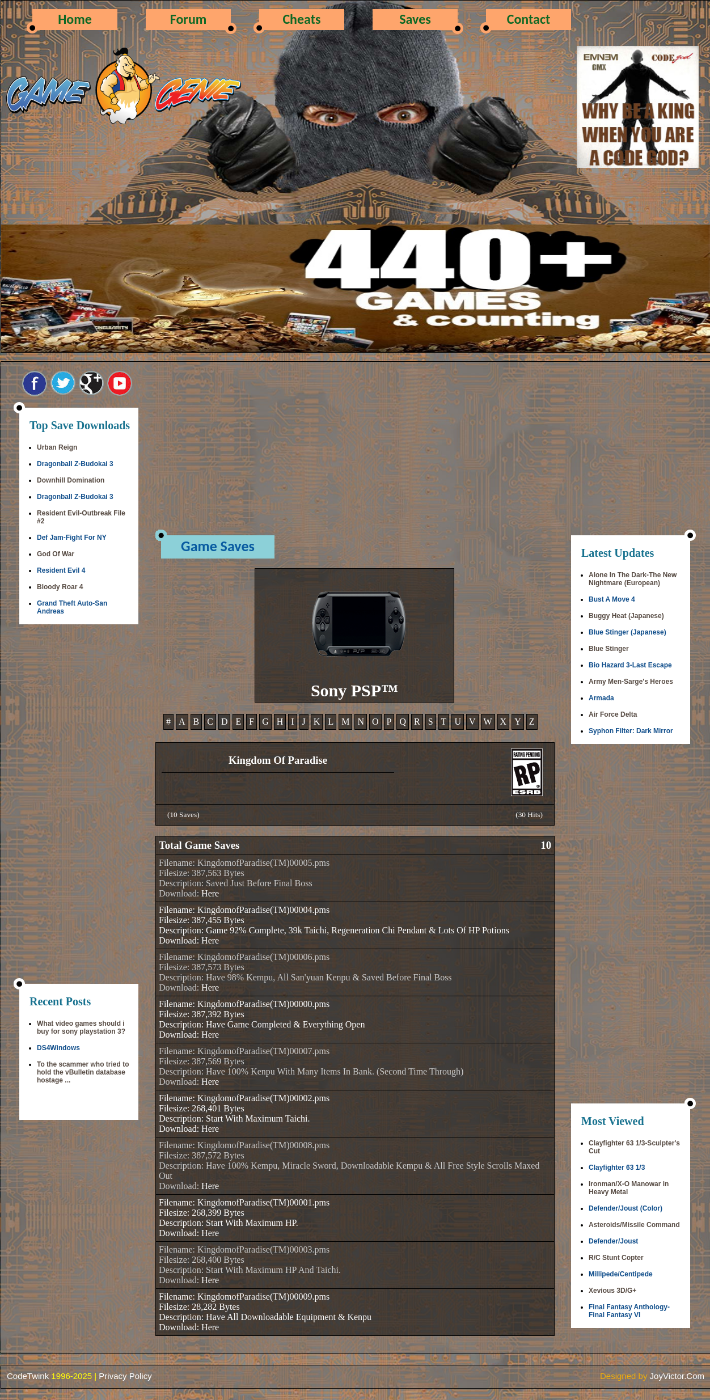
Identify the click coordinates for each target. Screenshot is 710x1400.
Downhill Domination (70, 480)
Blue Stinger (609, 649)
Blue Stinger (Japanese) (627, 632)
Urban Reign (57, 447)
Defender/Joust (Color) (625, 1208)
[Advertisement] (78, 805)
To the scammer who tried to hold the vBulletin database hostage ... (83, 1072)
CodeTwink (28, 1376)
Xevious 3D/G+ (612, 1291)
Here (210, 893)
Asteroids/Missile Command (634, 1225)
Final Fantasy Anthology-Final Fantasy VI (629, 1311)
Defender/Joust (613, 1241)
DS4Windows (58, 1048)
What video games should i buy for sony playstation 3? (81, 1027)
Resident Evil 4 (61, 570)
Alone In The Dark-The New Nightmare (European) (633, 579)
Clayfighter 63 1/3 (617, 1167)
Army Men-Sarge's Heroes (631, 682)
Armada (601, 698)
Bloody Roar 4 (60, 587)
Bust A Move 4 (612, 599)
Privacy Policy (125, 1376)
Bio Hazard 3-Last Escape (630, 665)
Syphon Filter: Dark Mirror (631, 731)
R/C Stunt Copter (616, 1258)
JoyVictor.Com (677, 1376)
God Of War (55, 554)
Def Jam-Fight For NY (72, 538)
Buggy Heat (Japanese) (626, 616)
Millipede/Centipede (621, 1274)
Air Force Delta (613, 714)
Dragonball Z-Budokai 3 (75, 464)
